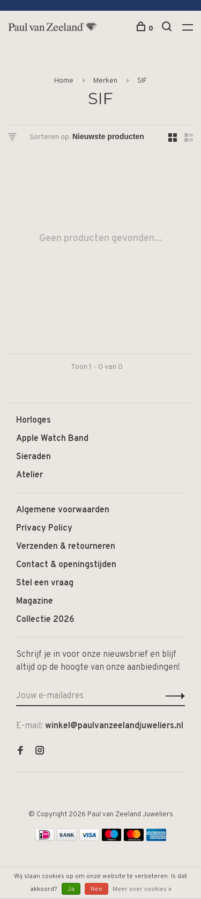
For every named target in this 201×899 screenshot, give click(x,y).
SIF (142, 80)
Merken (105, 80)
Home (63, 80)
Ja (71, 889)
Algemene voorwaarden (62, 510)
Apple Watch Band (52, 438)
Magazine (34, 601)
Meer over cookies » (142, 889)
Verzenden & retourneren (65, 546)
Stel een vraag (44, 583)
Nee (96, 889)
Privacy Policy (44, 528)
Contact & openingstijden (66, 565)
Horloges (33, 420)
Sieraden (33, 457)
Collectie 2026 (45, 619)
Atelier (29, 475)
